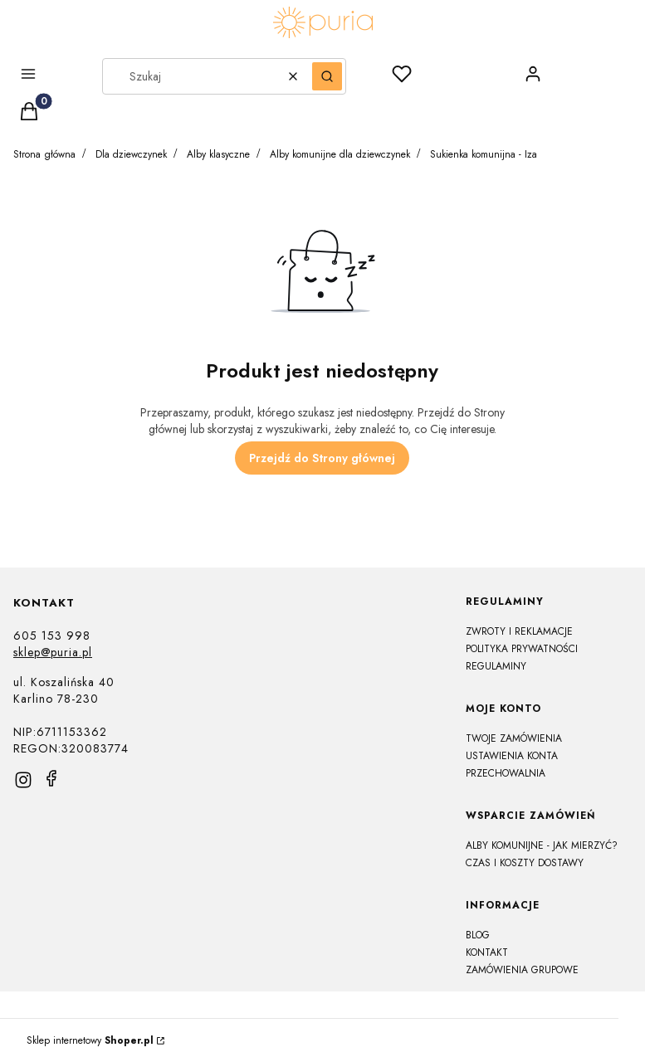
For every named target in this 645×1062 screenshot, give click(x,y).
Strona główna (44, 154)
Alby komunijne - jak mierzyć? (542, 845)
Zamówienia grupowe (522, 969)
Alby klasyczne (218, 154)
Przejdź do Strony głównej (322, 458)
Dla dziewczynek (131, 154)
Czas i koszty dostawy (525, 862)
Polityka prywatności (522, 648)
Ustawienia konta (512, 755)
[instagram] (23, 780)
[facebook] (51, 778)
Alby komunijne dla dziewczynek (340, 154)
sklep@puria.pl (52, 652)
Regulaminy (496, 666)
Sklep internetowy (90, 1040)
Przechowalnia (505, 773)
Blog (478, 935)
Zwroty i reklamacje (519, 631)
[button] (45, 76)
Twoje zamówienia (514, 738)
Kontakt (487, 952)
